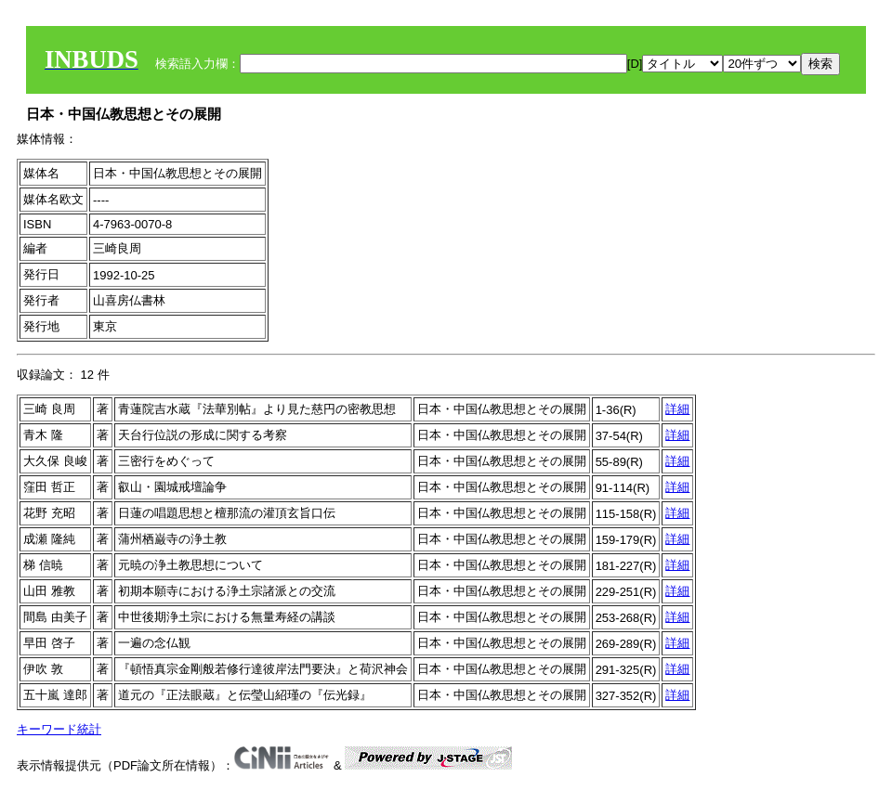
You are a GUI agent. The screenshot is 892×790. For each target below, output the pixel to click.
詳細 (677, 409)
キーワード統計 (59, 729)
